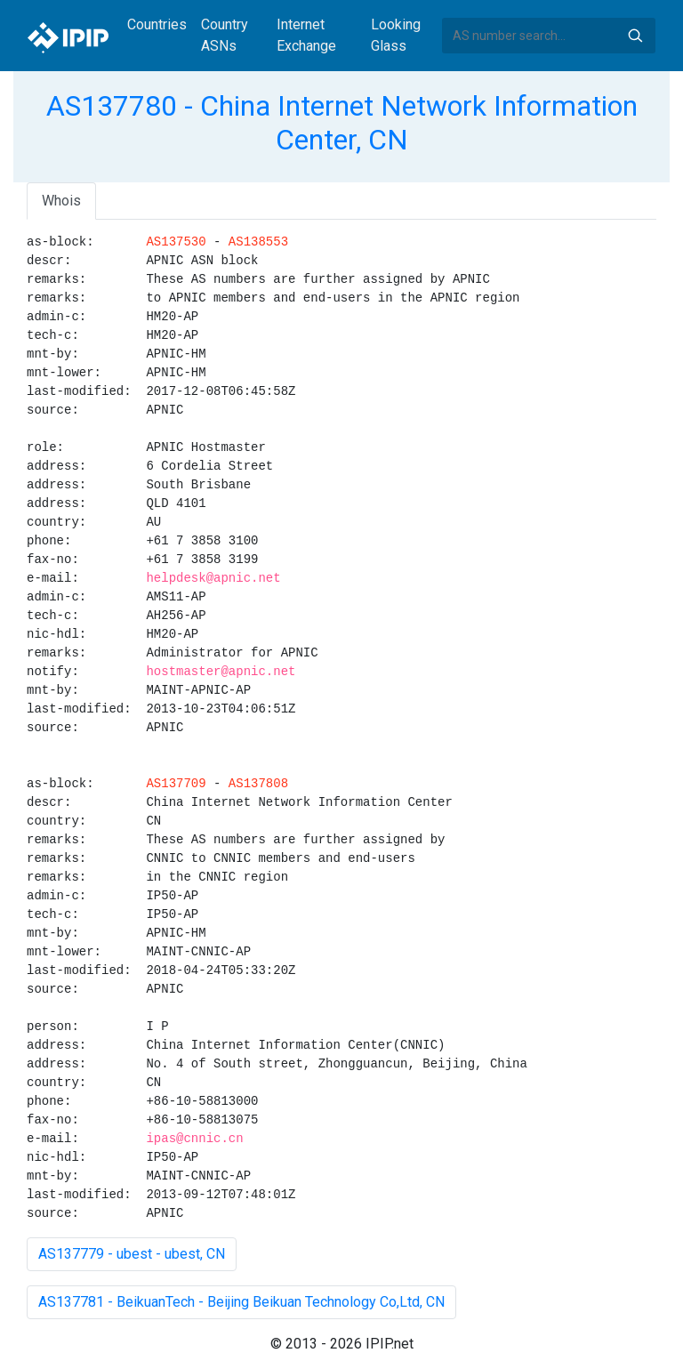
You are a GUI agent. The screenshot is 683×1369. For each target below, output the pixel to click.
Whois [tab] (61, 200)
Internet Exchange (306, 35)
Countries (157, 24)
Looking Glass (396, 35)
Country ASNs (224, 35)
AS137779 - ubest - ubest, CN (131, 1253)
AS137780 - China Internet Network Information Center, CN (342, 123)
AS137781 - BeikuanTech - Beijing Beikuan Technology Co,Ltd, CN (241, 1301)
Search (635, 35)
